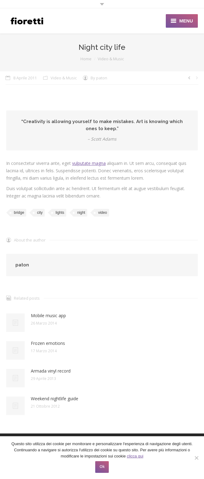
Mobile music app (48, 315)
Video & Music (111, 59)
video (102, 212)
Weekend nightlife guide (54, 398)
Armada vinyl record (51, 371)
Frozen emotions (48, 343)
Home (86, 59)
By (99, 78)
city (40, 212)
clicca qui (135, 456)
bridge (19, 212)
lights (59, 212)
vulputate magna (89, 163)
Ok (102, 467)
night (81, 212)
